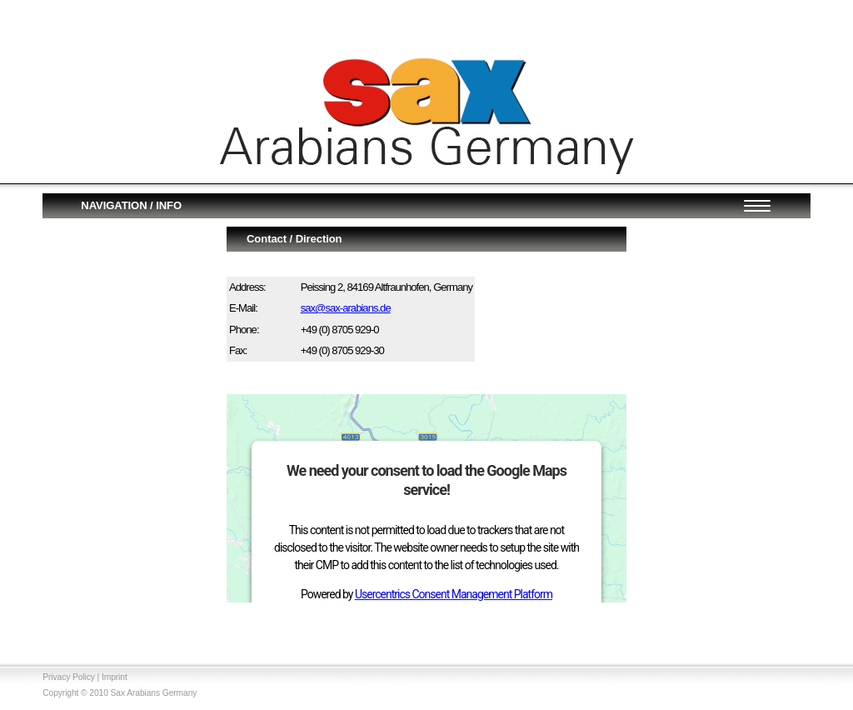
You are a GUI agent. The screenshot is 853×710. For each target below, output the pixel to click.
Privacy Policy (68, 677)
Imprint (114, 677)
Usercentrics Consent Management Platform (453, 594)
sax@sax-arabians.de (346, 308)
